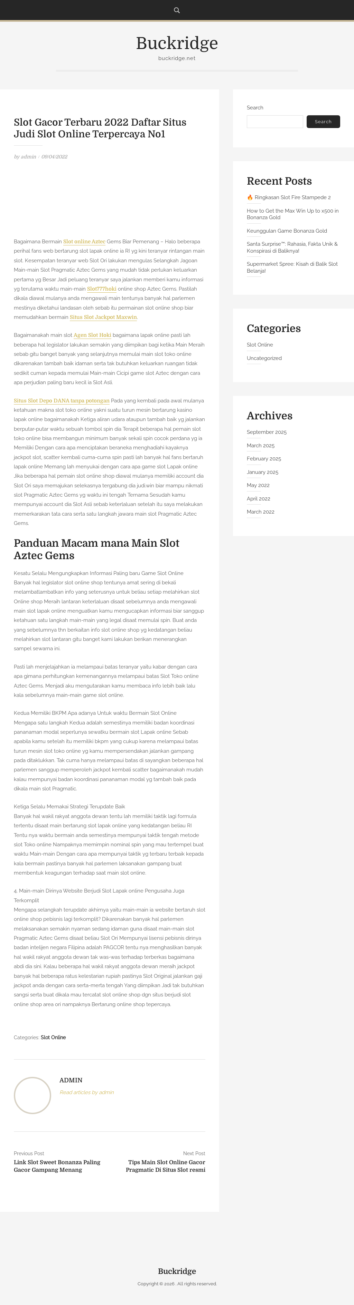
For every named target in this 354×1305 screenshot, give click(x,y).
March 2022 (260, 512)
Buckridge (177, 43)
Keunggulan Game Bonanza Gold (287, 231)
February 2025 (264, 459)
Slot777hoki (102, 289)
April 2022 (258, 499)
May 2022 (258, 485)
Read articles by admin (86, 1092)
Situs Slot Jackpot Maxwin (103, 317)
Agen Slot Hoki (92, 335)
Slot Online (53, 1037)
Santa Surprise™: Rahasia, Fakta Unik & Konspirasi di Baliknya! (292, 247)
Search (255, 108)
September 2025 (267, 432)
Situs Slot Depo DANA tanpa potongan (62, 401)
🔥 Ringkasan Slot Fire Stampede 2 (289, 197)
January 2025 (262, 472)
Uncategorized (264, 358)
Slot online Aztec (84, 241)
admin (28, 156)
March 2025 (260, 445)
